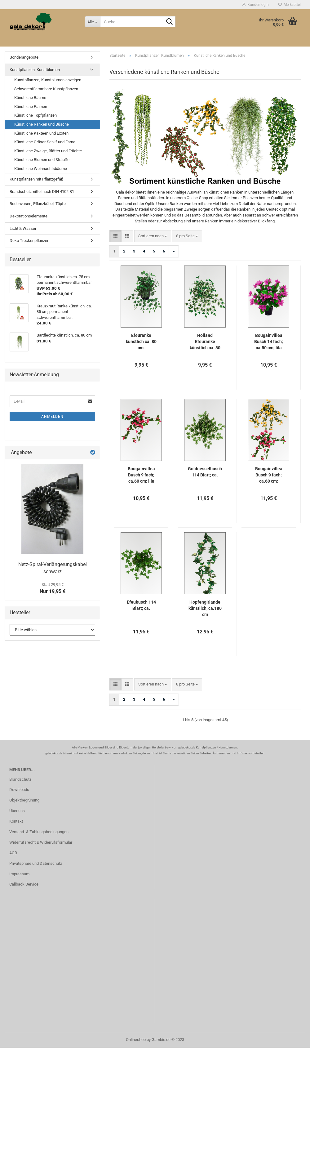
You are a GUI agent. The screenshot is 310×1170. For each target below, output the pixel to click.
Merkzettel (289, 4)
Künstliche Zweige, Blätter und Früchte (48, 151)
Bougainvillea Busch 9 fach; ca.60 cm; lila (141, 475)
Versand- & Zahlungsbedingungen (39, 831)
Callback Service (23, 884)
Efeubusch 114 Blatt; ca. (141, 605)
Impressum (19, 874)
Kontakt (16, 821)
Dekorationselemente (28, 216)
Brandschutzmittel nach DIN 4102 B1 (42, 191)
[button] (115, 236)
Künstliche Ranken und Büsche (41, 124)
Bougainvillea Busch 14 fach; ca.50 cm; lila (268, 341)
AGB (13, 853)
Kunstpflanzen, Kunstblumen (35, 69)
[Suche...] (92, 21)
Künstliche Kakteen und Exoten (41, 133)
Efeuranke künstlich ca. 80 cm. (141, 341)
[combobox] (152, 236)
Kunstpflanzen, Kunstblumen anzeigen (47, 80)
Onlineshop (136, 1039)
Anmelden (52, 416)
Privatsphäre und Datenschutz (35, 863)
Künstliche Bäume (30, 97)
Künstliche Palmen (30, 106)
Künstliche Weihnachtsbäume (40, 168)
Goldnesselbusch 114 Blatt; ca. (205, 471)
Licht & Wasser (23, 228)
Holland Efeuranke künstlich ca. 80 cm (205, 342)
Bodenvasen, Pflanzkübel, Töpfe (38, 203)
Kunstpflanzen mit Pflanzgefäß (37, 179)
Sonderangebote (24, 57)
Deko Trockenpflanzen (29, 240)
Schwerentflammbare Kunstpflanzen (46, 89)
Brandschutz (20, 779)
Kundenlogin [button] (255, 4)
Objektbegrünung (24, 800)
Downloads (19, 789)
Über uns (17, 810)
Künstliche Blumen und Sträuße (41, 159)
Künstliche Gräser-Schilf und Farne (44, 142)
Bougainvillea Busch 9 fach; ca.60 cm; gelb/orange (268, 475)
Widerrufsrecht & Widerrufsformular (40, 842)
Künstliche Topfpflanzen (35, 115)
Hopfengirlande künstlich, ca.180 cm (205, 608)
